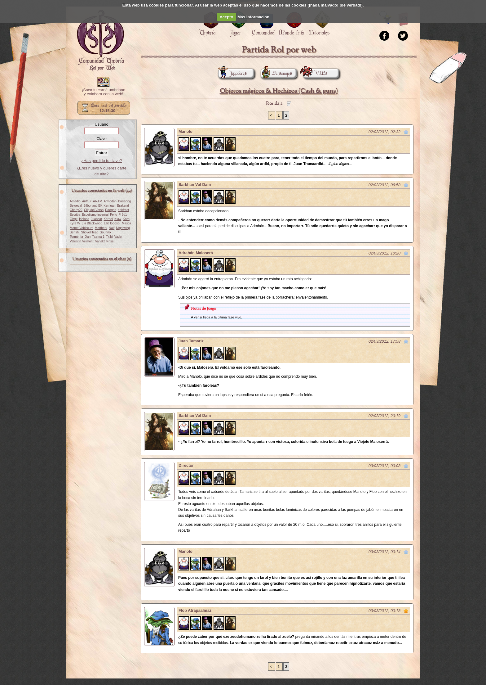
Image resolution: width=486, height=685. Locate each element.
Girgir (73, 219)
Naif (111, 228)
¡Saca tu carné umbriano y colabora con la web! (103, 92)
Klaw (117, 219)
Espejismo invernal (95, 214)
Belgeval (76, 205)
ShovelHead (89, 232)
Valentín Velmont (82, 241)
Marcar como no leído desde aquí (406, 131)
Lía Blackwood (92, 223)
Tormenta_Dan (80, 236)
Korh (126, 219)
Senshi (74, 232)
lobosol (115, 223)
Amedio (75, 201)
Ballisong (124, 201)
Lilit (106, 223)
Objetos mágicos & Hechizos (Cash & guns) (279, 91)
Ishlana (84, 219)
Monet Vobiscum (81, 228)
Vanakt (100, 241)
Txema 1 (98, 236)
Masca (126, 223)
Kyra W (75, 223)
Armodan (110, 201)
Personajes (276, 73)
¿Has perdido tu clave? (101, 160)
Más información (253, 17)
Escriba (75, 214)
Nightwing (123, 228)
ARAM (97, 201)
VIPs (315, 73)
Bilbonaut (90, 205)
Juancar (96, 219)
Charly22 (76, 210)
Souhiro (105, 232)
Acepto (226, 17)
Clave (101, 138)
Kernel (108, 219)
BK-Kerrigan (107, 205)
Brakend (123, 205)
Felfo (113, 214)
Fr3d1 (123, 214)
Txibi (109, 236)
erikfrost (123, 210)
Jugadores (232, 73)
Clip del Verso (94, 210)
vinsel (110, 241)
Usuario (101, 124)
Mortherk (101, 228)
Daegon (110, 210)
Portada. (100, 41)
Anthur (86, 201)
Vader (118, 236)
